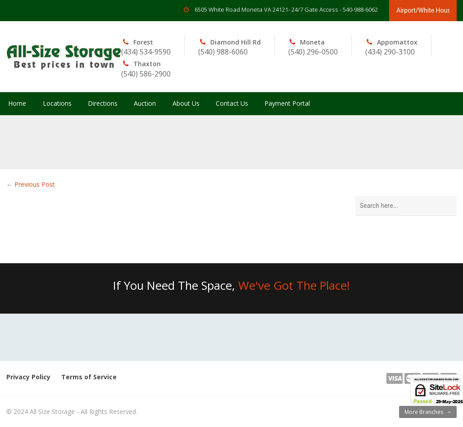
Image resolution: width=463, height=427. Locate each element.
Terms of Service (89, 377)
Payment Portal (287, 103)
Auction (145, 103)
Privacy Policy (28, 377)
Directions (103, 103)
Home (17, 103)
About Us (186, 103)
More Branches (423, 412)
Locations (57, 103)
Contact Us (232, 103)
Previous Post (34, 184)
